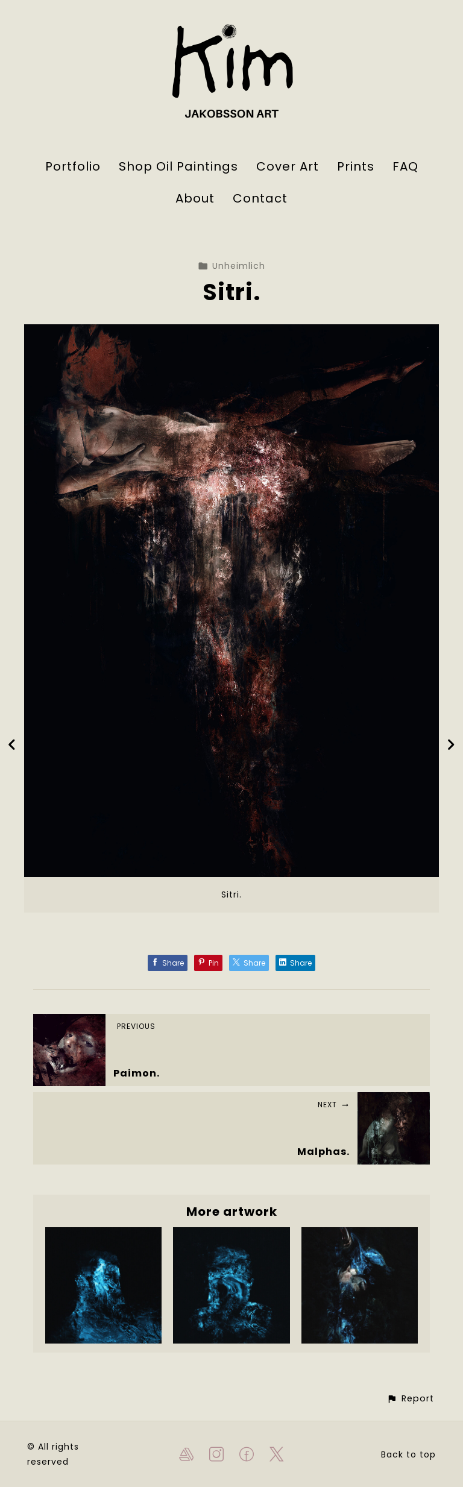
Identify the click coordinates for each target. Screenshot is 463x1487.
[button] (410, 1398)
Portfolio (73, 166)
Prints (355, 166)
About (195, 198)
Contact (260, 198)
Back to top (408, 1454)
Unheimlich (231, 266)
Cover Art (287, 166)
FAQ (405, 166)
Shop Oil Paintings (178, 166)
